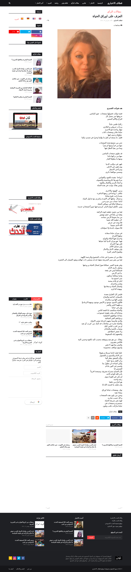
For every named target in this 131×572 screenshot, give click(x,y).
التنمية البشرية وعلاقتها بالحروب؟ (112, 445)
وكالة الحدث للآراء (117, 521)
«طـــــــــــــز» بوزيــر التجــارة (22, 304)
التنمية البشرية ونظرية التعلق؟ (22, 97)
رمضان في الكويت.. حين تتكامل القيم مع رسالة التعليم (58, 446)
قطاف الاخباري (114, 3)
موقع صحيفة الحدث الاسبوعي (113, 523)
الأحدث (25, 299)
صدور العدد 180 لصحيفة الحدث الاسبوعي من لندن (63, 523)
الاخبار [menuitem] (92, 3)
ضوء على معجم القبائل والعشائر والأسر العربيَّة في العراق (22, 314)
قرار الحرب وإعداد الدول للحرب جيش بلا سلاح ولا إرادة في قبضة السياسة (84, 446)
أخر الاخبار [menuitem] (40, 3)
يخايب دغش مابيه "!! (25, 322)
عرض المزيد (49, 425)
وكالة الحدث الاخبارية (116, 518)
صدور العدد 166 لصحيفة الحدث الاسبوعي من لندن (22, 332)
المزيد (17, 19)
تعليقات (14, 299)
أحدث (119, 508)
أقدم (48, 508)
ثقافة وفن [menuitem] (65, 3)
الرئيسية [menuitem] (100, 3)
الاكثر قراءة (36, 299)
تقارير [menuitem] (84, 3)
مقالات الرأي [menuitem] (75, 3)
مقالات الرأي (114, 11)
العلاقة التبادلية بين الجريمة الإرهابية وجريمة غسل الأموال (21, 89)
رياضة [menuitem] (56, 3)
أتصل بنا (11, 569)
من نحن (29, 569)
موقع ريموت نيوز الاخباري (115, 526)
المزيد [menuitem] (49, 3)
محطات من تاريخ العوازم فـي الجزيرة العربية (23, 341)
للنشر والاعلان (20, 569)
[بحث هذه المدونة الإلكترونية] (108, 537)
